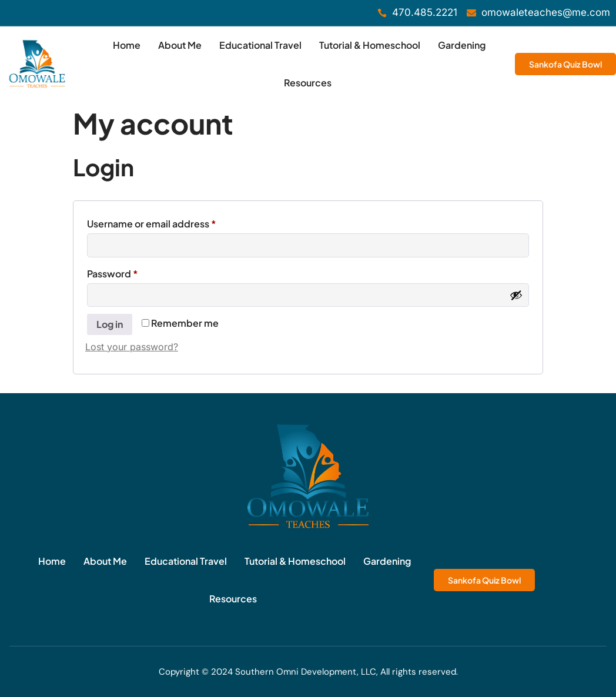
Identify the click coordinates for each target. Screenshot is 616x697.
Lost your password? (131, 347)
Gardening (462, 45)
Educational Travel (260, 45)
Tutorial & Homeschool (369, 45)
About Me (180, 45)
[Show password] (516, 295)
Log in (109, 324)
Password (133, 272)
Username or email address (172, 222)
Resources (308, 82)
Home (126, 45)
